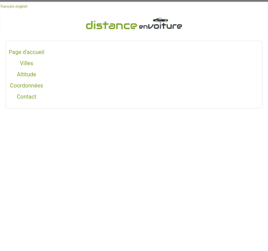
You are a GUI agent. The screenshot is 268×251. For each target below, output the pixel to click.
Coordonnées (26, 85)
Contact (26, 96)
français (8, 6)
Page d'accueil (26, 52)
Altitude (26, 74)
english (21, 6)
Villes (27, 63)
